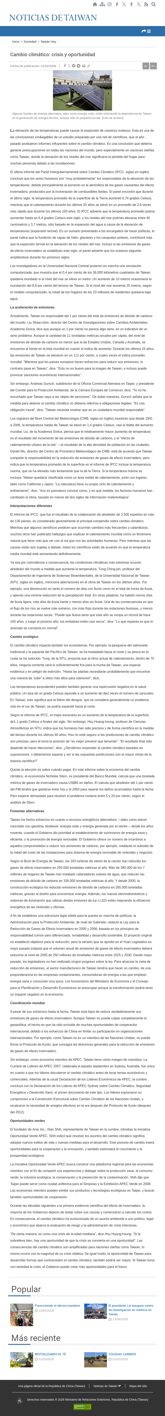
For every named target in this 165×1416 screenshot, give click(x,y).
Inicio (15, 41)
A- (145, 66)
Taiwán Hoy (48, 41)
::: (9, 10)
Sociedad (30, 41)
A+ (153, 66)
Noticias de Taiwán (107, 1386)
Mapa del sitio (138, 1386)
